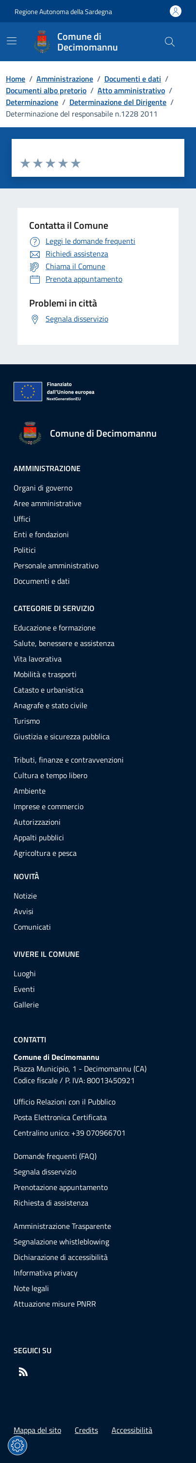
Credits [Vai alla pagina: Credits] (86, 1430)
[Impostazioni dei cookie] (17, 1445)
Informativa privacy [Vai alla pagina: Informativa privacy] (46, 1272)
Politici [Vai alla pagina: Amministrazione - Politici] (25, 550)
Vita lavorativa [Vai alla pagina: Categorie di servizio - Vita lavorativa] (38, 658)
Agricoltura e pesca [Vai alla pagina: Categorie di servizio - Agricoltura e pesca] (45, 853)
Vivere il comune (47, 954)
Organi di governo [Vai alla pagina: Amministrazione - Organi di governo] (43, 487)
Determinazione (32, 102)
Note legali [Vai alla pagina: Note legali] (31, 1288)
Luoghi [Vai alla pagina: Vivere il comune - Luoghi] (25, 973)
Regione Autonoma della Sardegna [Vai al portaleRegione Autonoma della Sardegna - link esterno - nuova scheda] (63, 11)
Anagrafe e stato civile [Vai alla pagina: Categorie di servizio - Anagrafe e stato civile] (50, 705)
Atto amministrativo (131, 90)
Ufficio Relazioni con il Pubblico (64, 1101)
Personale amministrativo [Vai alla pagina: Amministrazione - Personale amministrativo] (56, 565)
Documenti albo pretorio (46, 90)
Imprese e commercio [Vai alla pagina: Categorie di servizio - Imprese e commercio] (48, 806)
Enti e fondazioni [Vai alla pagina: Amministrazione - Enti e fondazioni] (41, 534)
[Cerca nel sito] (169, 41)
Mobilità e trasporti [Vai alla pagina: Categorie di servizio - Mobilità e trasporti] (45, 674)
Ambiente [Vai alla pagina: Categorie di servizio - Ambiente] (30, 791)
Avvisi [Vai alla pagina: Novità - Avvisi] (23, 911)
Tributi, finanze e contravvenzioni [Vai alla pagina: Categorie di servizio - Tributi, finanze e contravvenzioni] (69, 760)
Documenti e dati (132, 79)
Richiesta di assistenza (51, 1202)
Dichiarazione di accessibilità (61, 1257)
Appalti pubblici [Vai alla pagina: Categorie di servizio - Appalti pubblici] (39, 837)
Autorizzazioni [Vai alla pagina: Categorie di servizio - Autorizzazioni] (37, 822)
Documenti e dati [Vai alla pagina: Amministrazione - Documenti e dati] (42, 581)
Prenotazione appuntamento (61, 1187)
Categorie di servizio (54, 608)
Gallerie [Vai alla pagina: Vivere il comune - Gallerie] (26, 1004)
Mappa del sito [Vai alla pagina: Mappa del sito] (37, 1430)
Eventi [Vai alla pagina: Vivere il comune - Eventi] (24, 989)
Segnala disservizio (45, 1171)
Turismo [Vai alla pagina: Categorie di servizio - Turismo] (27, 721)
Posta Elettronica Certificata (60, 1117)
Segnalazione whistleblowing (61, 1241)
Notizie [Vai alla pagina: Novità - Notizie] (25, 896)
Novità (26, 876)
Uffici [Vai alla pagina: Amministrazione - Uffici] (22, 519)
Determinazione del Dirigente (117, 102)
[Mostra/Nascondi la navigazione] (11, 41)
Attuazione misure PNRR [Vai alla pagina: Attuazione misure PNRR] (55, 1304)
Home (15, 79)
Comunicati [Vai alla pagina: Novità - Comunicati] (32, 927)
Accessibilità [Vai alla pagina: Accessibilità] (132, 1430)
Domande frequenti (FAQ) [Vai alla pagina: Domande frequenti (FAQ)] (55, 1156)
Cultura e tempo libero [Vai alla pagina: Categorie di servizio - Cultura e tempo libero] (50, 775)
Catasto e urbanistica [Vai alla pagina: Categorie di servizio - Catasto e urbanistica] (48, 690)
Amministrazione (64, 79)
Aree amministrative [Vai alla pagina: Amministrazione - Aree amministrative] (48, 503)
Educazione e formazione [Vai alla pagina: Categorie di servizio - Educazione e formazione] (55, 627)
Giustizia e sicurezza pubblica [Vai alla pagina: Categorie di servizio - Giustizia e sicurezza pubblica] (62, 736)
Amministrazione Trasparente (62, 1226)
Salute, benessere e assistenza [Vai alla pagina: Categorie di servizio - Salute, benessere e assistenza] (64, 643)
